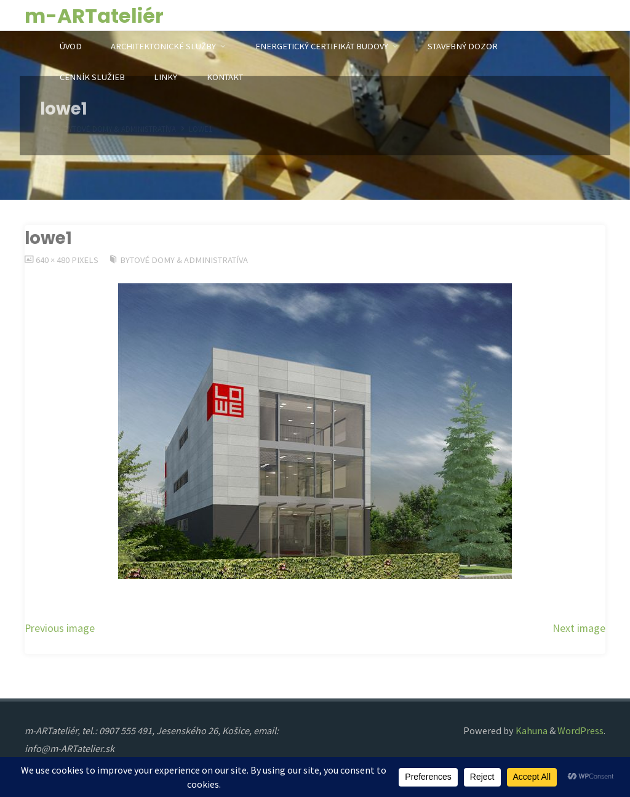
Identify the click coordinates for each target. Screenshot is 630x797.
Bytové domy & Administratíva (184, 259)
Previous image (60, 628)
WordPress (580, 730)
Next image (578, 628)
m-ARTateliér (94, 16)
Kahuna (531, 730)
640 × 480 (53, 259)
